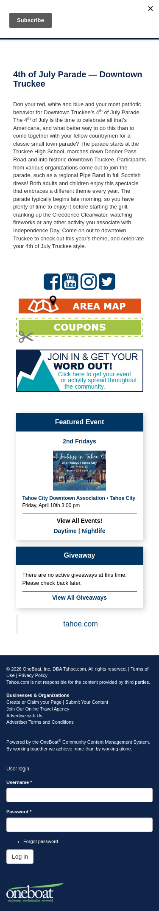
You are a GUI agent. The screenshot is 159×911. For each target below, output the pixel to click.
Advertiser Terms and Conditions (40, 722)
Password (18, 811)
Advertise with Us (24, 715)
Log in (20, 856)
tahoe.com (80, 624)
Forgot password (40, 841)
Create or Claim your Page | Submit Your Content (57, 702)
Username (19, 782)
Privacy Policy (33, 675)
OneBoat (50, 742)
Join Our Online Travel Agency (38, 708)
